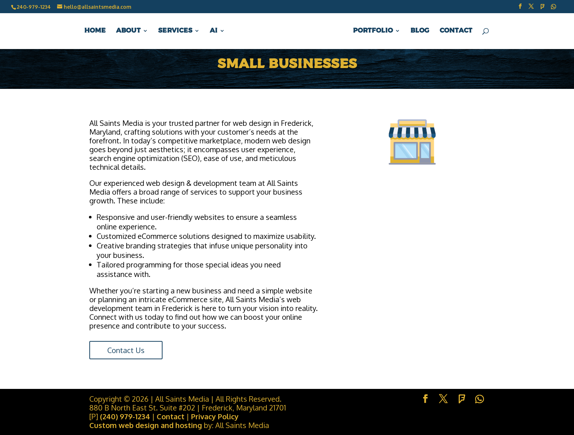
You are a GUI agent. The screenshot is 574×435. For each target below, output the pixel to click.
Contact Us (126, 350)
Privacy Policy (215, 416)
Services (175, 31)
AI (213, 31)
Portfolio (373, 31)
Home (95, 31)
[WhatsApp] (553, 8)
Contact (456, 31)
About (128, 31)
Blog (419, 31)
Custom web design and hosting (145, 425)
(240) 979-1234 (125, 416)
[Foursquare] (542, 8)
